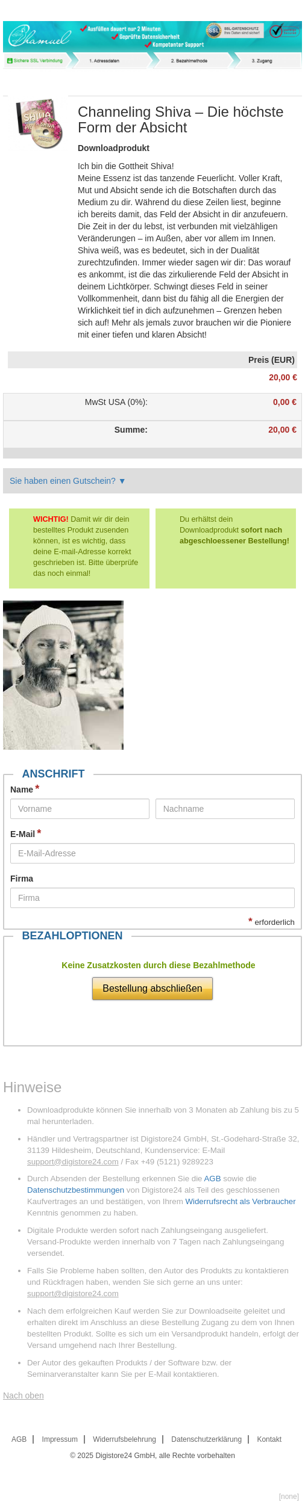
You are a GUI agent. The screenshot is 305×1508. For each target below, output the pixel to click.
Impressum (60, 1439)
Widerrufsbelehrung (124, 1439)
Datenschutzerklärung (206, 1439)
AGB (212, 1178)
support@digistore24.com (73, 1161)
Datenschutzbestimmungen (75, 1189)
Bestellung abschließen (152, 988)
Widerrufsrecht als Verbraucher (240, 1201)
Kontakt (269, 1439)
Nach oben (23, 1395)
